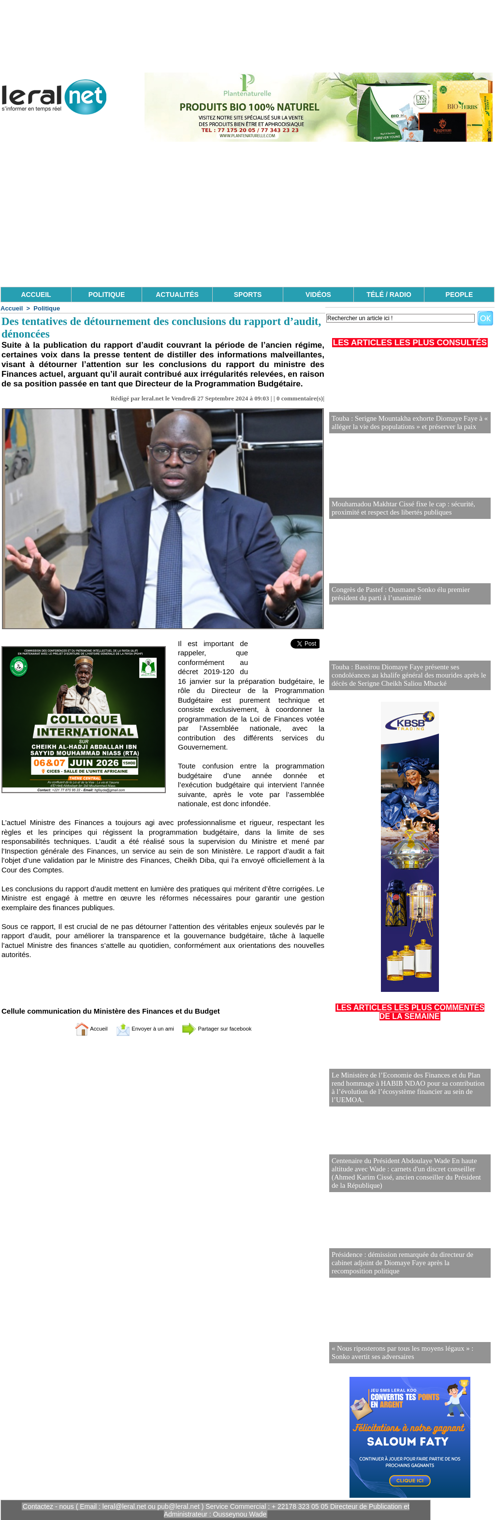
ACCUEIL (36, 294)
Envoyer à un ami (138, 1028)
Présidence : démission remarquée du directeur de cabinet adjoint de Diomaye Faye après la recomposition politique (409, 1263)
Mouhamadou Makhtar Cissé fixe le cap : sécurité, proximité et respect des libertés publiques (400, 508)
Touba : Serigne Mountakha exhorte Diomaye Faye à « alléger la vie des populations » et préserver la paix (406, 422)
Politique (46, 308)
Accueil (11, 308)
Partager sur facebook (227, 1028)
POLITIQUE (106, 294)
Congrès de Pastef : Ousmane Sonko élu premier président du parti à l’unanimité (397, 594)
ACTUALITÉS (177, 294)
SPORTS (248, 294)
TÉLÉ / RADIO (388, 294)
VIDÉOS (318, 294)
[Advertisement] (247, 214)
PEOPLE (459, 294)
